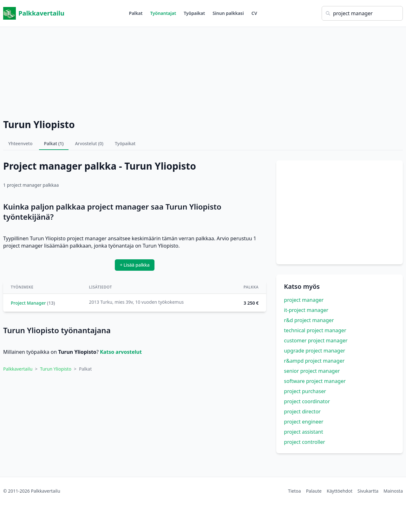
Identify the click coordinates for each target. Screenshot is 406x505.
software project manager (315, 381)
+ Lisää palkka (135, 265)
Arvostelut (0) (89, 143)
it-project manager (306, 310)
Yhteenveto (20, 143)
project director (302, 411)
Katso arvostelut (121, 351)
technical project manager (315, 330)
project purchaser (305, 391)
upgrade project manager (314, 350)
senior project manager (312, 370)
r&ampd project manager (314, 360)
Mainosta (393, 491)
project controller (304, 441)
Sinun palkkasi (228, 13)
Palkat (136, 13)
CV (254, 13)
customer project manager (315, 340)
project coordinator (307, 401)
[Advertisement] (203, 71)
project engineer (303, 421)
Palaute (314, 491)
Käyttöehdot (339, 491)
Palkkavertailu (33, 13)
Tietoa (294, 491)
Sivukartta (367, 491)
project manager (304, 299)
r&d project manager (309, 320)
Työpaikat (194, 13)
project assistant (303, 431)
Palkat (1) (54, 143)
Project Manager (28, 303)
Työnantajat (163, 13)
